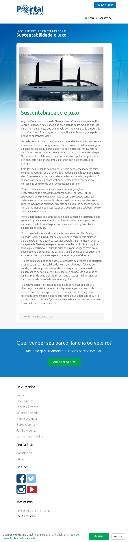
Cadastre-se (105, 18)
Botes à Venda (26, 424)
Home (19, 30)
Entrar (91, 18)
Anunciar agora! (64, 361)
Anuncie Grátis (105, 4)
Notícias (31, 30)
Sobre (20, 395)
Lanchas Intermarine (29, 436)
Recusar (118, 536)
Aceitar (99, 536)
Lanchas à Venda (27, 407)
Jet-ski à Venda (26, 430)
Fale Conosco (25, 401)
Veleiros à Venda (27, 412)
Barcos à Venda (26, 418)
